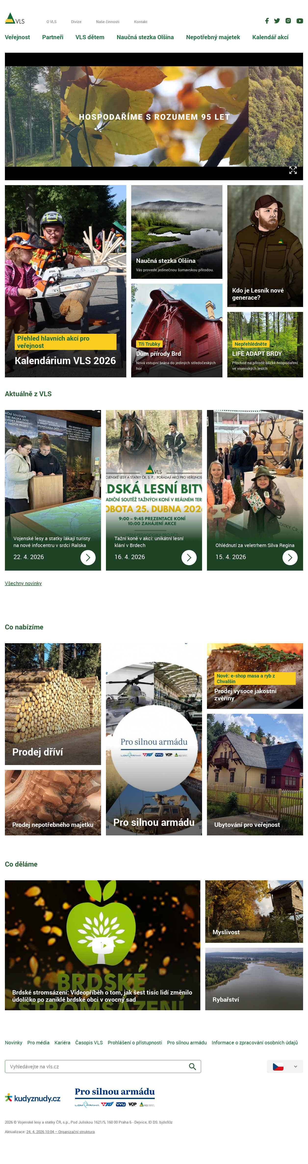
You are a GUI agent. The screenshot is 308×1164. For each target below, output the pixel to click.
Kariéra (62, 1042)
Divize (76, 21)
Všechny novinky (23, 583)
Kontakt (140, 21)
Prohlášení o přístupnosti (135, 1042)
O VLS (51, 21)
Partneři (52, 37)
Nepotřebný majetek (213, 37)
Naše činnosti (107, 21)
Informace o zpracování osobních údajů (255, 1042)
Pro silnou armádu (187, 1042)
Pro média (38, 1042)
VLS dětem (90, 37)
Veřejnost (17, 37)
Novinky (13, 1042)
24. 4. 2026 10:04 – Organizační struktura (60, 1131)
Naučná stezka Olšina (145, 37)
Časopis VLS (89, 1042)
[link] (65, 281)
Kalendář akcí (270, 37)
